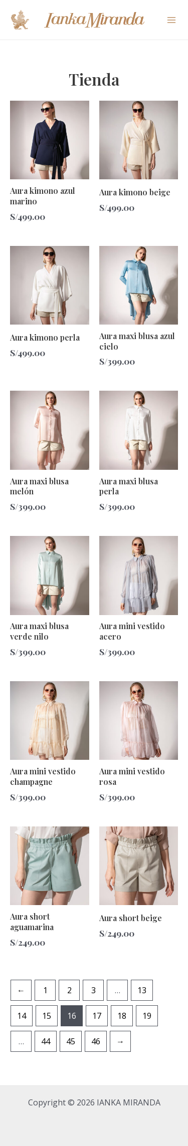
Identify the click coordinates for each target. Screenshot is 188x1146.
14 (21, 1015)
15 (46, 1015)
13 (141, 990)
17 (96, 1015)
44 (45, 1041)
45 (70, 1041)
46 (95, 1041)
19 (146, 1015)
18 (121, 1015)
